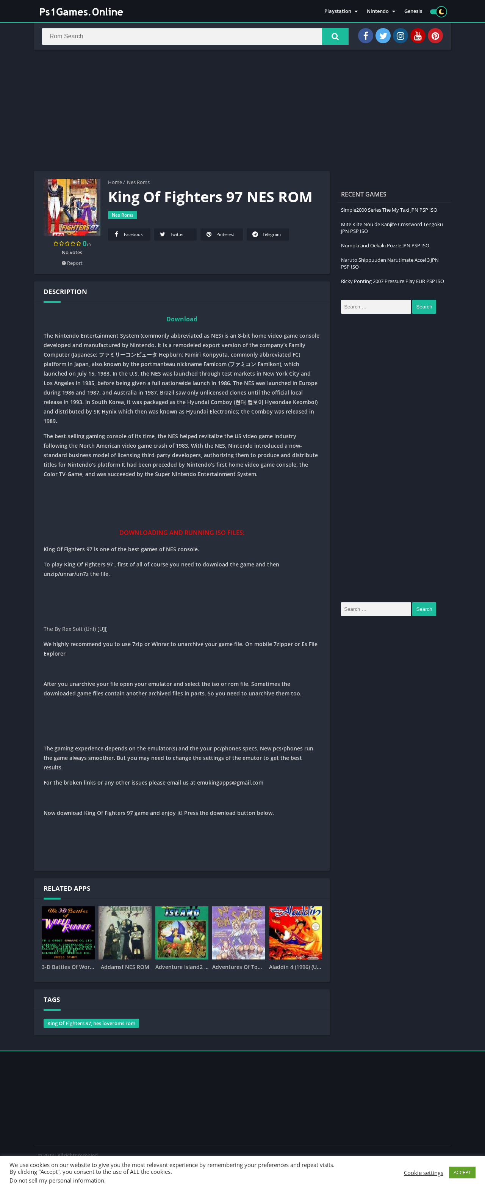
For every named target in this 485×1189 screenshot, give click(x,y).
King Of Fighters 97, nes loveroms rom (91, 1024)
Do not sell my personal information (56, 1180)
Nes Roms (138, 183)
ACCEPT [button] (462, 1172)
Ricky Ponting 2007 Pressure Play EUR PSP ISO (392, 282)
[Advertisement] (242, 111)
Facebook (128, 235)
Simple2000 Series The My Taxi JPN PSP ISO (389, 211)
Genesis (413, 11)
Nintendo (378, 11)
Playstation (337, 11)
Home (115, 183)
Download (181, 320)
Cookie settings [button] (423, 1172)
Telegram (266, 235)
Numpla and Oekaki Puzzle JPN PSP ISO (385, 246)
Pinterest (219, 235)
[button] (334, 36)
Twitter (171, 235)
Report (72, 264)
